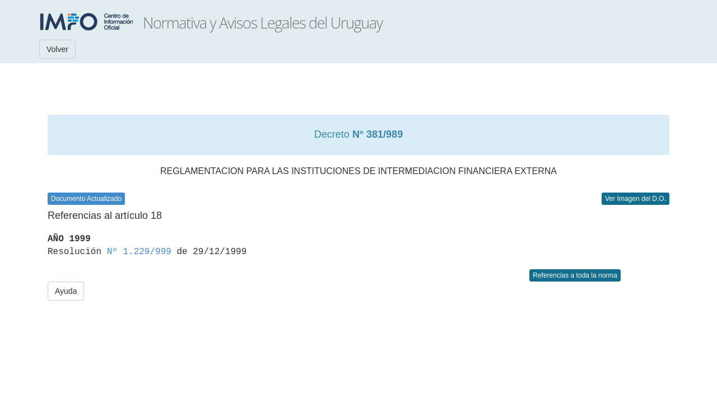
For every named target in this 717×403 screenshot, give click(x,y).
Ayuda (66, 291)
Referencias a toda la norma (575, 275)
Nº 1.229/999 (139, 252)
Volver (57, 49)
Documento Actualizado (86, 199)
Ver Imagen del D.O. (635, 199)
